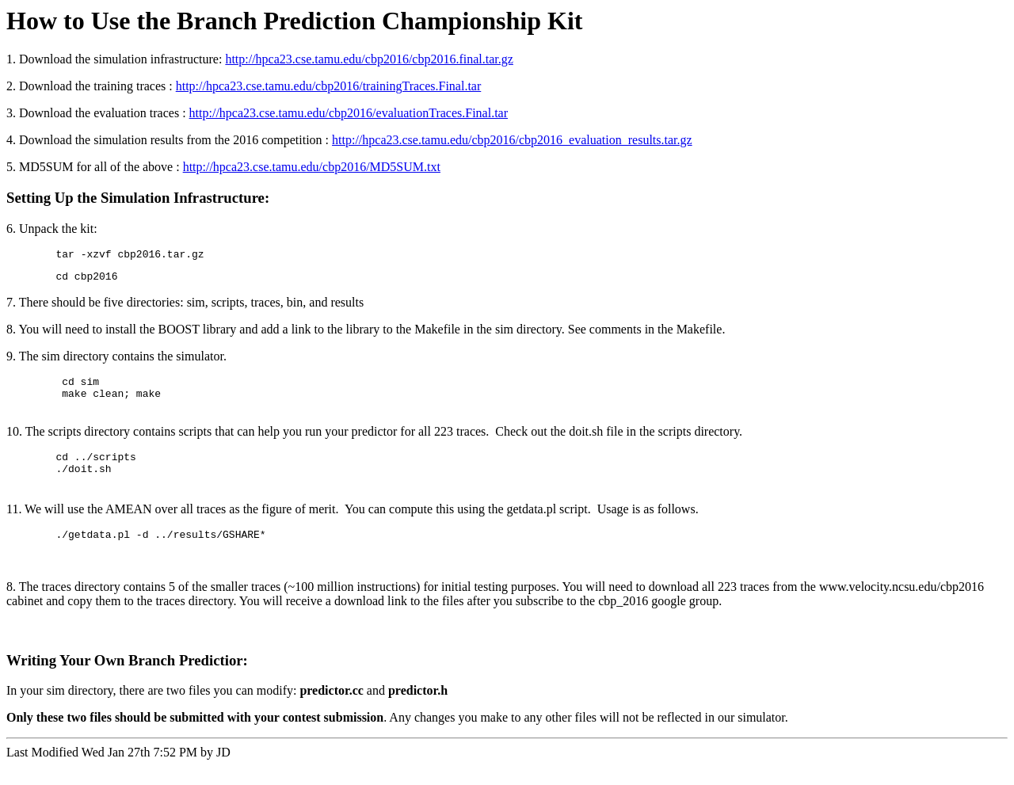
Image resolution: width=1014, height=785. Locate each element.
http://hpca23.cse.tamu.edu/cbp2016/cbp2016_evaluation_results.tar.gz (512, 140)
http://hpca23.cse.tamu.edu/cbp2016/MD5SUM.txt (311, 166)
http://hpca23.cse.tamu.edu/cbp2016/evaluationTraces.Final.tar (348, 113)
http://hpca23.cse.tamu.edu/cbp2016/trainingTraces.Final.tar (329, 86)
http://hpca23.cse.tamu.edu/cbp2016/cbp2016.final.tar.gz (369, 59)
